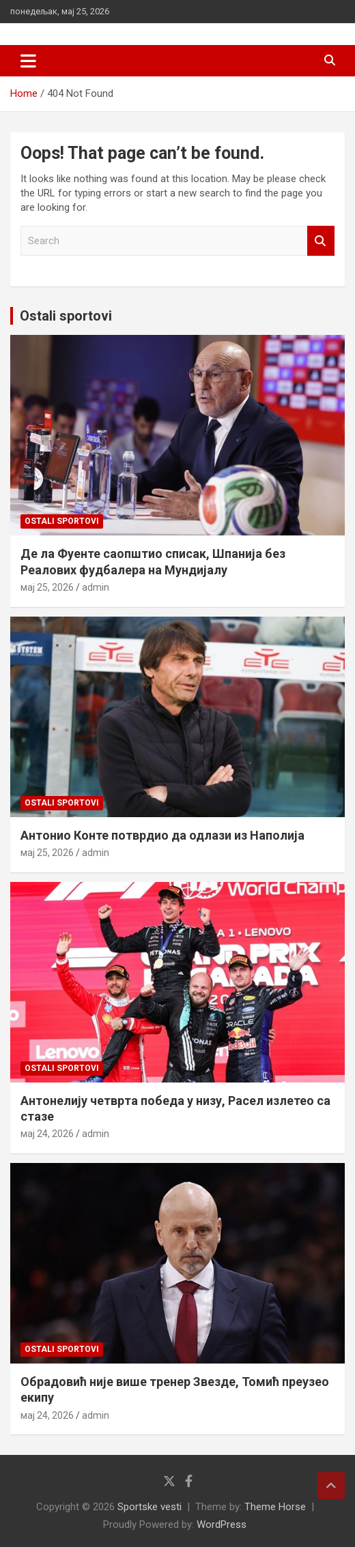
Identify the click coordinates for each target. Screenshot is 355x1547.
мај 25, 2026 (47, 587)
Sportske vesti (149, 1507)
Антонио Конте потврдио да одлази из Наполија (162, 835)
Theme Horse (275, 1507)
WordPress (221, 1524)
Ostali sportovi (66, 316)
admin (95, 587)
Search (321, 241)
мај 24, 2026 (47, 1133)
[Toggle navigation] (28, 60)
